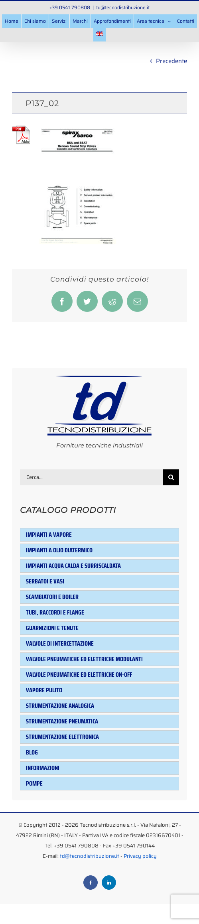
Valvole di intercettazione (60, 643)
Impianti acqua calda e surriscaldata (73, 566)
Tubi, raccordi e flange (55, 612)
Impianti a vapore (49, 535)
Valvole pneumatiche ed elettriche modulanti (84, 659)
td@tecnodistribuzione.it (123, 7)
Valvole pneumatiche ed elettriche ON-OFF (79, 675)
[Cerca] (171, 477)
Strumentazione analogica (60, 706)
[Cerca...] (91, 477)
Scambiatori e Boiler (52, 597)
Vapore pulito (44, 690)
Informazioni (42, 768)
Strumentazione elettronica (62, 737)
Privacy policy (140, 856)
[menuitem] (99, 34)
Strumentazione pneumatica (62, 721)
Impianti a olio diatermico (59, 550)
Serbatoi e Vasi (45, 581)
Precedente (171, 61)
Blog (32, 752)
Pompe (34, 783)
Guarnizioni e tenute (52, 628)
